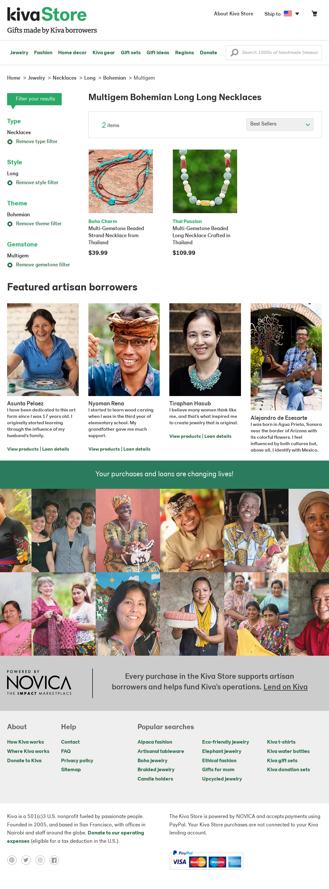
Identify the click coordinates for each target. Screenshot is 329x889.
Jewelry (19, 53)
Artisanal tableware (161, 751)
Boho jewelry (152, 761)
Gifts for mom (218, 769)
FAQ (66, 751)
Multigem (18, 256)
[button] (234, 54)
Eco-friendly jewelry (225, 742)
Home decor (72, 53)
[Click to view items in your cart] (314, 15)
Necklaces (19, 132)
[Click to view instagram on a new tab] (42, 860)
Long (12, 174)
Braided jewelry (156, 769)
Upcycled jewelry (222, 779)
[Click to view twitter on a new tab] (28, 860)
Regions (184, 53)
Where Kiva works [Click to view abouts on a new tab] (28, 751)
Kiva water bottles (288, 751)
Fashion (43, 53)
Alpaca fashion (155, 742)
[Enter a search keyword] (274, 52)
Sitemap (71, 769)
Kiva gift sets (282, 761)
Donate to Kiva (24, 761)
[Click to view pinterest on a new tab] (14, 860)
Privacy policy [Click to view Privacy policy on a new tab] (77, 761)
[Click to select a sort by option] (280, 124)
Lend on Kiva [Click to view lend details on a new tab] (285, 687)
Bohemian (18, 215)
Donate (208, 53)
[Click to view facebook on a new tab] (55, 860)
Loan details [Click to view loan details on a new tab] (55, 449)
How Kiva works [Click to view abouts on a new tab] (25, 742)
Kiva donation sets (288, 769)
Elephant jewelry (221, 751)
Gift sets (131, 53)
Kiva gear (104, 53)
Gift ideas (158, 53)
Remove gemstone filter (38, 265)
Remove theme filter (34, 224)
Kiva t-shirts (281, 742)
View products (23, 449)
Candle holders (155, 779)
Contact (70, 742)
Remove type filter (32, 141)
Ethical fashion (219, 761)
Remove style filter (32, 183)
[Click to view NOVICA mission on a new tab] (39, 683)
